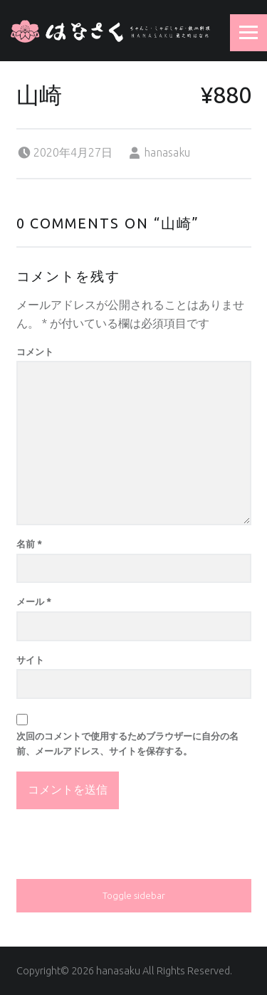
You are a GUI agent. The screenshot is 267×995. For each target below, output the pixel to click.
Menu (248, 32)
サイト (30, 660)
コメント (34, 352)
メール (33, 601)
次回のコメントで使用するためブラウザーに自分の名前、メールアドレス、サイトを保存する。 (127, 743)
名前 (29, 544)
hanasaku (167, 152)
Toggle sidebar (134, 895)
